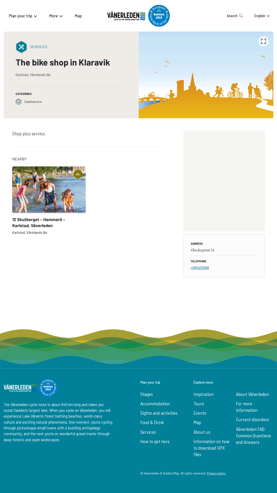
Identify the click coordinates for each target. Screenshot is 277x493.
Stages (146, 394)
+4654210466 (200, 267)
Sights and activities (159, 413)
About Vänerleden (252, 394)
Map (197, 422)
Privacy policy (216, 473)
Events (199, 413)
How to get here (155, 441)
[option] (206, 75)
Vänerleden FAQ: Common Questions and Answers (253, 435)
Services (148, 432)
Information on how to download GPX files (211, 447)
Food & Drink (152, 422)
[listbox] (206, 75)
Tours (198, 403)
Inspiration (203, 394)
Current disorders (252, 419)
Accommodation (155, 403)
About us (201, 432)
